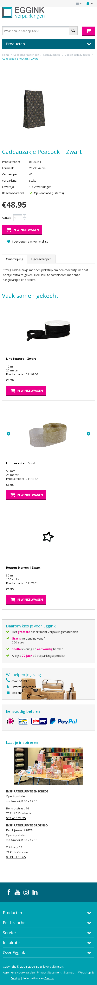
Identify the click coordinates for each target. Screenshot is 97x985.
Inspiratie (12, 942)
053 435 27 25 (16, 818)
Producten (12, 912)
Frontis (49, 978)
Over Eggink (14, 952)
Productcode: (11, 162)
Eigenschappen (41, 259)
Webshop (84, 972)
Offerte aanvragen (23, 687)
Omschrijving (14, 259)
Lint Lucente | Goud (20, 463)
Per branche (14, 922)
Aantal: (6, 217)
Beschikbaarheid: (13, 193)
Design (15, 978)
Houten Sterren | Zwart (23, 567)
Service (9, 932)
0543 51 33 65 (21, 681)
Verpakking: (9, 180)
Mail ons (16, 693)
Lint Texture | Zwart (21, 358)
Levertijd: (8, 187)
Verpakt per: (10, 174)
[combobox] (40, 30)
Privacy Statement (49, 972)
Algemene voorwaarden (19, 972)
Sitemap (68, 972)
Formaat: (8, 168)
